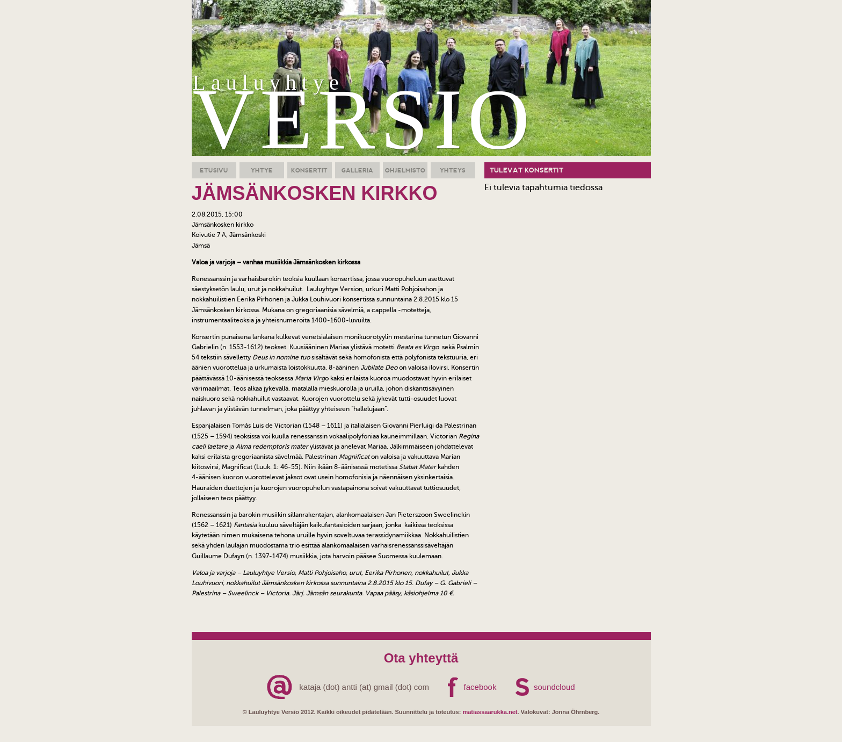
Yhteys (453, 170)
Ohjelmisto (405, 170)
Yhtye (262, 170)
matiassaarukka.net (489, 712)
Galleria (357, 170)
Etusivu (214, 170)
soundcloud (554, 686)
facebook (480, 686)
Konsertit (309, 170)
